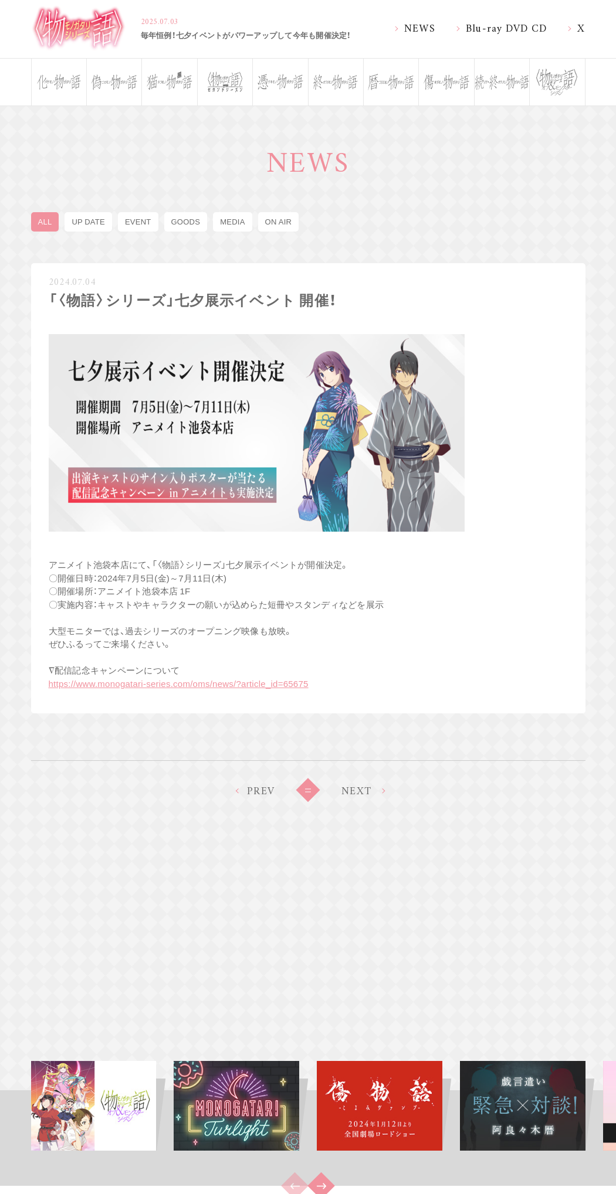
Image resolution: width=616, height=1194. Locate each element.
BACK (308, 790)
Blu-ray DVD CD (506, 27)
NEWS (419, 27)
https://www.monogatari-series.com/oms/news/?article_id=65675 (179, 683)
